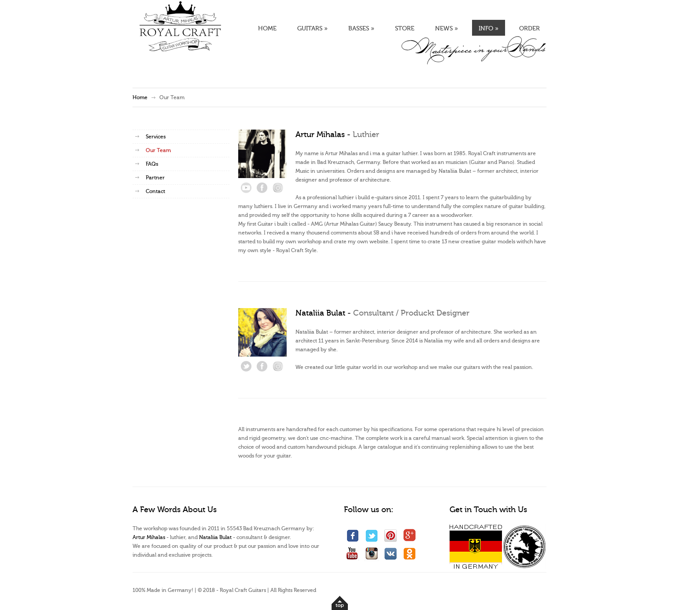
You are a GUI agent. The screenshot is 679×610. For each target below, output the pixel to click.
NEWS (446, 28)
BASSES (361, 28)
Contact (155, 191)
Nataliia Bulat (215, 537)
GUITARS (312, 28)
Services (156, 137)
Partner (155, 178)
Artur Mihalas (149, 537)
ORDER (529, 28)
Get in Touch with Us (488, 509)
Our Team (158, 150)
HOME (267, 28)
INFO (488, 28)
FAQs (152, 164)
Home (140, 97)
